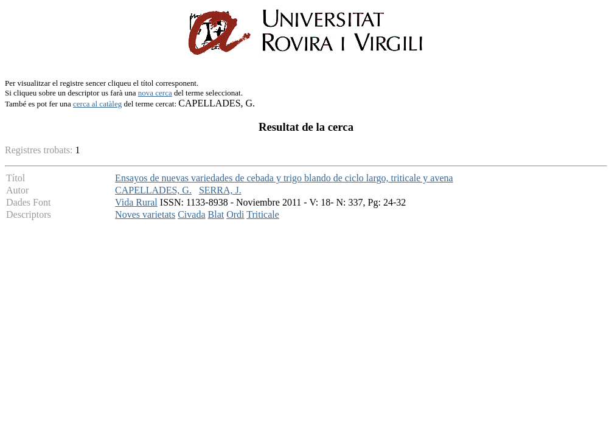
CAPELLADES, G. (153, 190)
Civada (191, 214)
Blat (216, 214)
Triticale (262, 214)
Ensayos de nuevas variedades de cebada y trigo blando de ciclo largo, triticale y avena (284, 178)
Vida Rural (136, 202)
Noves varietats (145, 214)
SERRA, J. (220, 190)
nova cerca (155, 92)
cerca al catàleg (97, 103)
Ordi (235, 214)
